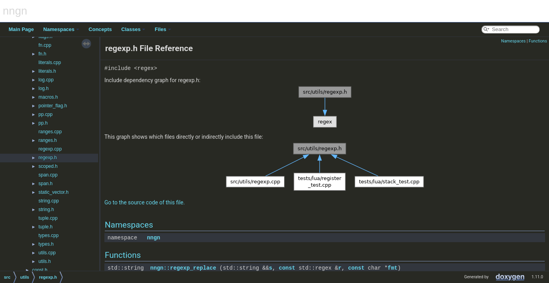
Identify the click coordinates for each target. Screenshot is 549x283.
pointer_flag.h (52, 105)
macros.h (48, 97)
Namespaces (61, 29)
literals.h (47, 71)
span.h (45, 183)
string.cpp (48, 201)
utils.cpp (47, 252)
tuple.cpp (48, 218)
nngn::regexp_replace (183, 268)
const (287, 268)
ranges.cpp (50, 131)
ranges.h (47, 140)
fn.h (42, 54)
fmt (393, 268)
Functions (538, 41)
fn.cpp (44, 45)
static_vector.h (53, 192)
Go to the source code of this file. (144, 202)
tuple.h (45, 227)
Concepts (100, 29)
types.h (46, 244)
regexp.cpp (50, 149)
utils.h (44, 261)
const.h (39, 270)
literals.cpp (49, 62)
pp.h (42, 123)
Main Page (21, 29)
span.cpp (48, 175)
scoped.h (48, 166)
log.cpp (46, 80)
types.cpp (48, 235)
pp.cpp (45, 114)
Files (163, 29)
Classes (133, 29)
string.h (46, 209)
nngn (153, 237)
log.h (43, 88)
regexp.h (47, 157)
